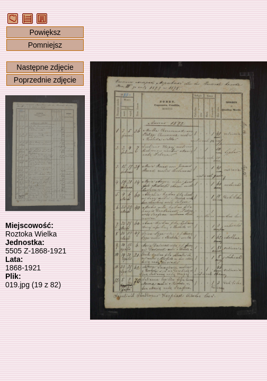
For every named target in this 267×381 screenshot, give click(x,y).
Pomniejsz (45, 45)
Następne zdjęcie (44, 67)
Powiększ (44, 32)
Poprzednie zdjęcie (45, 80)
